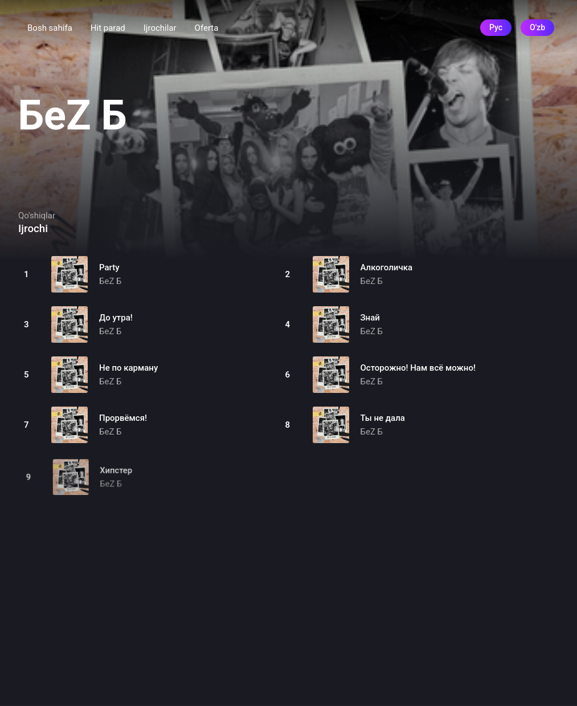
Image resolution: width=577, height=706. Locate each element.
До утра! (116, 318)
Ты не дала (383, 418)
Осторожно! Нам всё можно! (418, 368)
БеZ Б (110, 281)
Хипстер (117, 476)
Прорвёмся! (123, 418)
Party (109, 267)
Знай (370, 318)
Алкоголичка (386, 267)
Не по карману (128, 368)
